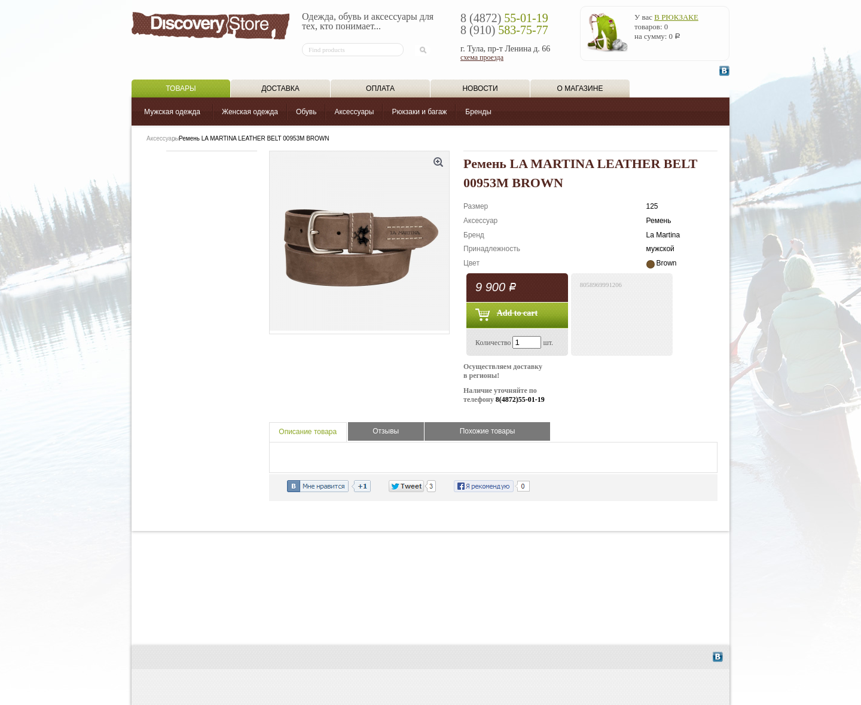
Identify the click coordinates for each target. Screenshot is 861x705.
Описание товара (308, 432)
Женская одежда (250, 112)
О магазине (580, 88)
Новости (479, 88)
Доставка (280, 88)
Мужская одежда (172, 112)
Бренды (478, 112)
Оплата (380, 88)
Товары (181, 88)
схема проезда (481, 57)
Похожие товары (487, 431)
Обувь (306, 112)
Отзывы (386, 431)
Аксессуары (354, 112)
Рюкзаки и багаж (419, 112)
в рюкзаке (676, 17)
